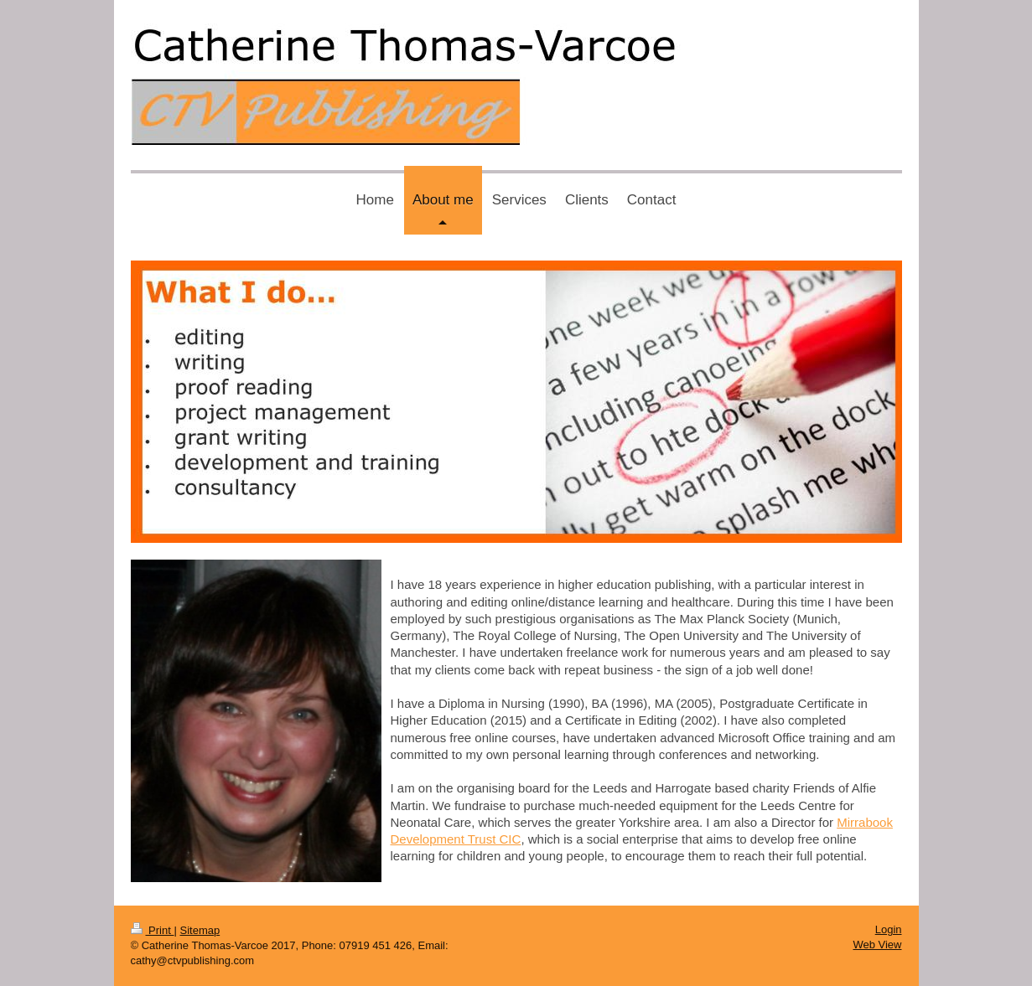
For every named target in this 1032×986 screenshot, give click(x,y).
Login (888, 929)
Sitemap (199, 930)
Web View (877, 944)
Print (152, 930)
